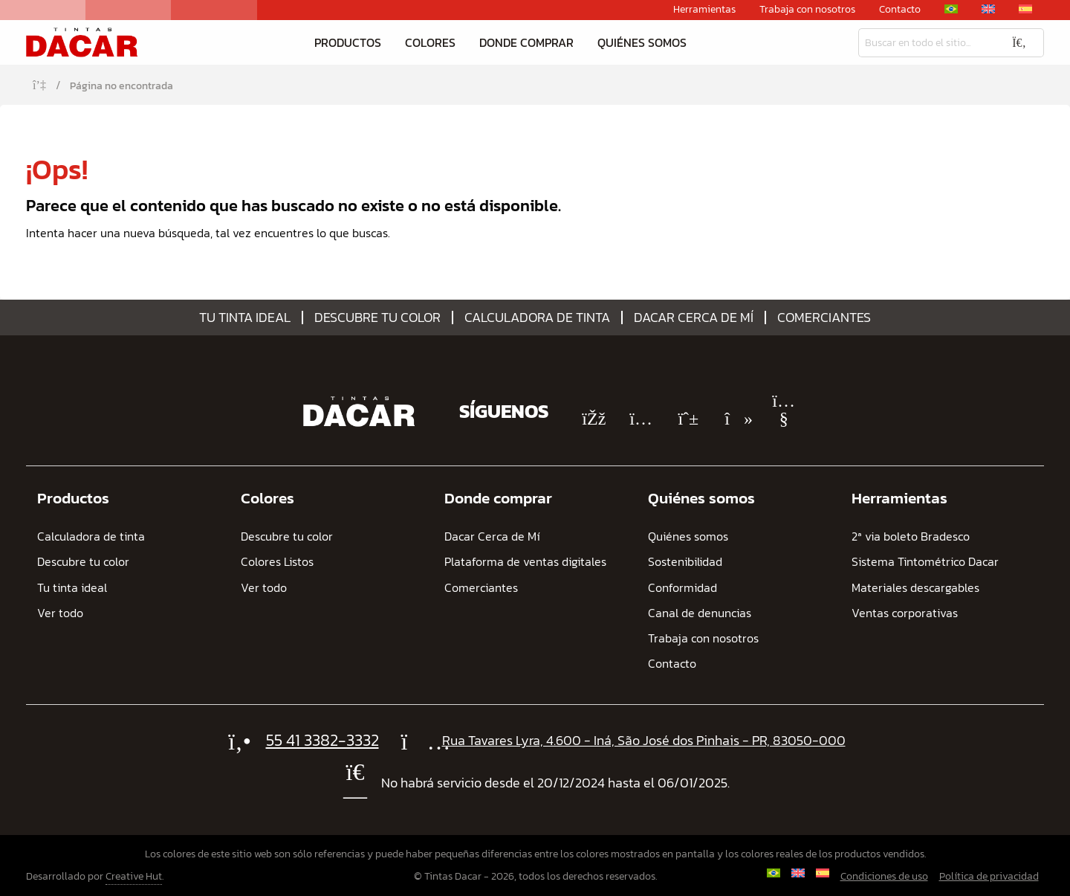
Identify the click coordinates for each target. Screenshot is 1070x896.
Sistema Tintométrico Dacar (925, 562)
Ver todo (60, 613)
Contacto (900, 9)
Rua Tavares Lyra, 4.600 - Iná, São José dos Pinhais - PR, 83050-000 (644, 740)
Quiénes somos (642, 42)
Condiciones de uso (884, 876)
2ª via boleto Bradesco (911, 536)
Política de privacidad (989, 876)
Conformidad (682, 588)
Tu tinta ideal (245, 317)
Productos (347, 42)
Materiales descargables (915, 588)
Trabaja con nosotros (807, 9)
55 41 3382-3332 (322, 740)
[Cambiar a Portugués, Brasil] (951, 8)
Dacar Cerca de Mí (693, 317)
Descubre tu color (377, 317)
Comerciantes (824, 317)
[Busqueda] (926, 42)
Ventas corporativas (905, 613)
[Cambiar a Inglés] (988, 8)
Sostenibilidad (685, 562)
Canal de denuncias (699, 613)
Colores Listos (277, 562)
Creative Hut (134, 876)
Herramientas (704, 9)
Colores (430, 42)
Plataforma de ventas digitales (525, 562)
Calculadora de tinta (537, 317)
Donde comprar (526, 42)
